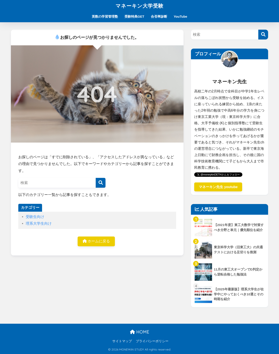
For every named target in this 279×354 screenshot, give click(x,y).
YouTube (180, 16)
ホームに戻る (96, 241)
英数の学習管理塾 (105, 16)
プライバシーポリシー (152, 341)
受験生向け (35, 217)
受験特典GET (134, 16)
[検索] (100, 183)
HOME (139, 332)
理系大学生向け (39, 223)
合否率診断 (159, 16)
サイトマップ (122, 341)
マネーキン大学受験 (139, 6)
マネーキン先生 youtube (218, 187)
